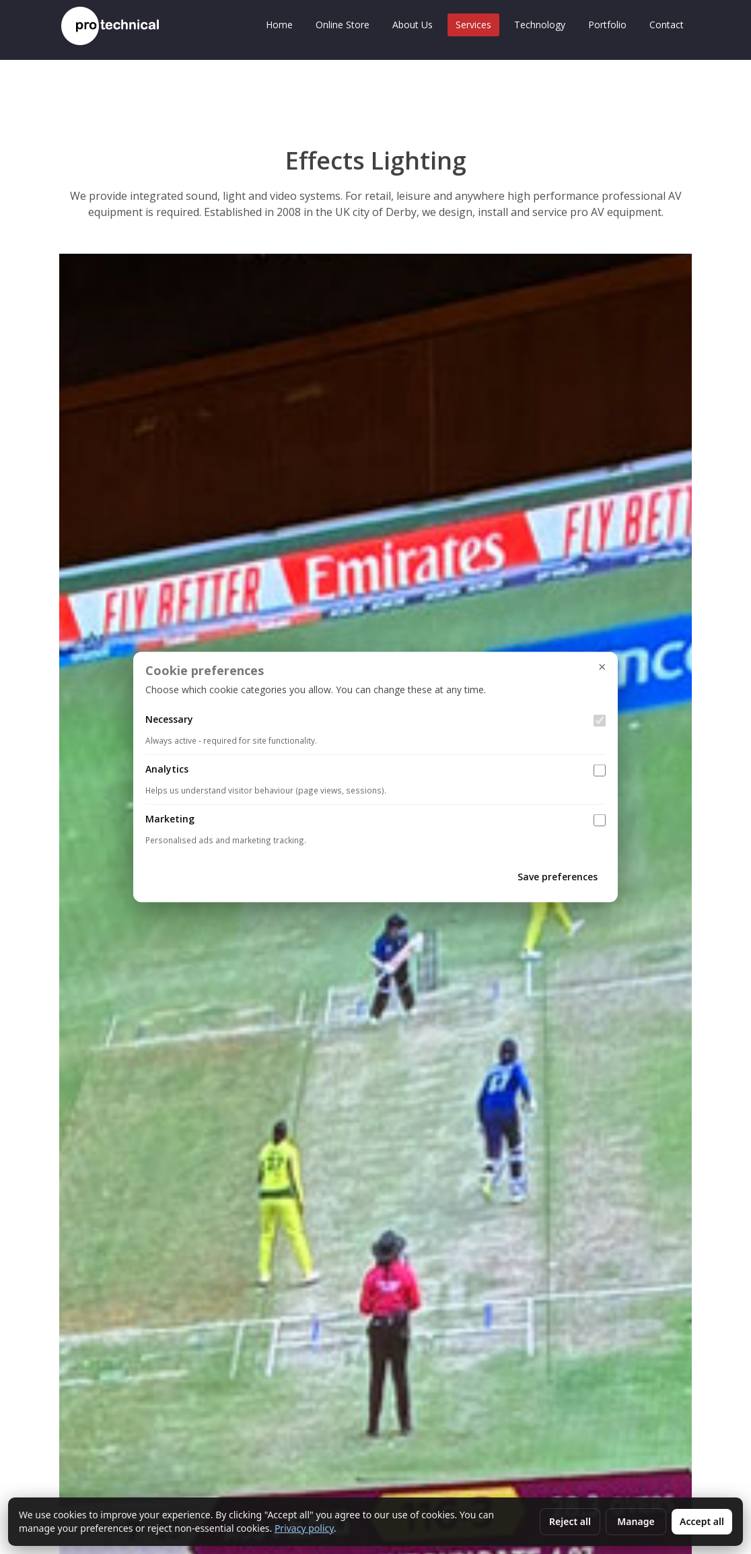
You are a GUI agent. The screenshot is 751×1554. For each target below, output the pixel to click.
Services (473, 24)
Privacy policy (304, 1528)
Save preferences (557, 876)
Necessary (169, 719)
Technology (539, 24)
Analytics (166, 769)
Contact (666, 24)
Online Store (342, 24)
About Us (412, 24)
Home (279, 24)
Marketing (169, 818)
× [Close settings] (602, 666)
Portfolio (607, 24)
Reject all (570, 1521)
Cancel (472, 876)
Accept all (702, 1521)
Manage (635, 1521)
